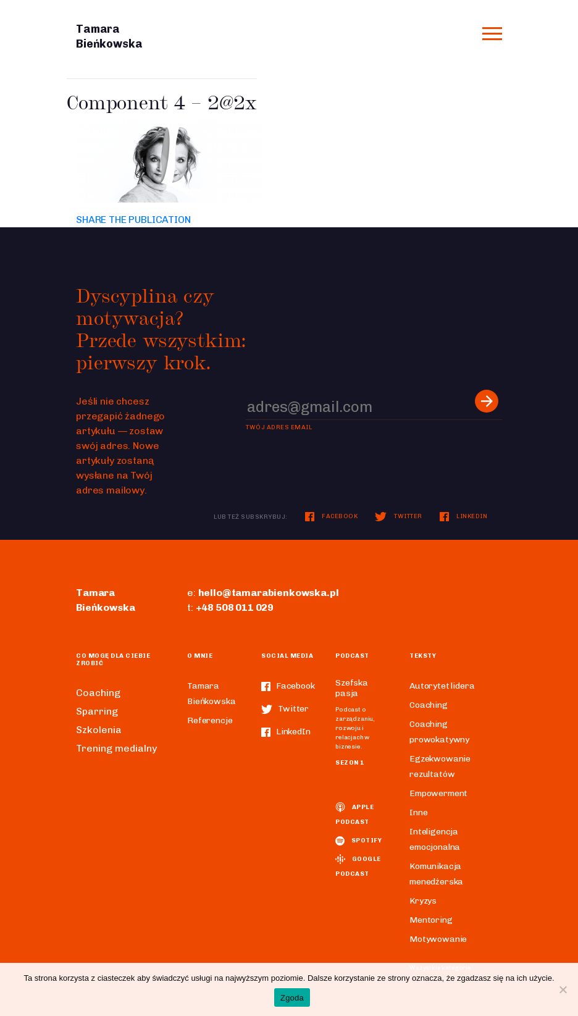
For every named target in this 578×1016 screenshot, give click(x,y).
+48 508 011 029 (235, 607)
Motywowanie (438, 939)
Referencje (209, 720)
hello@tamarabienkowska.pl (268, 592)
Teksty (422, 656)
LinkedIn (464, 516)
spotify (358, 840)
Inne (418, 812)
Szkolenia (99, 730)
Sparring (97, 711)
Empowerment (438, 793)
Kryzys (423, 901)
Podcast (352, 656)
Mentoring (431, 920)
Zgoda (292, 997)
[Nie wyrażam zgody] (562, 989)
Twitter (398, 516)
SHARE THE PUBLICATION (133, 219)
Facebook (331, 516)
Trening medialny (116, 748)
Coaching (98, 693)
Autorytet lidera (441, 686)
